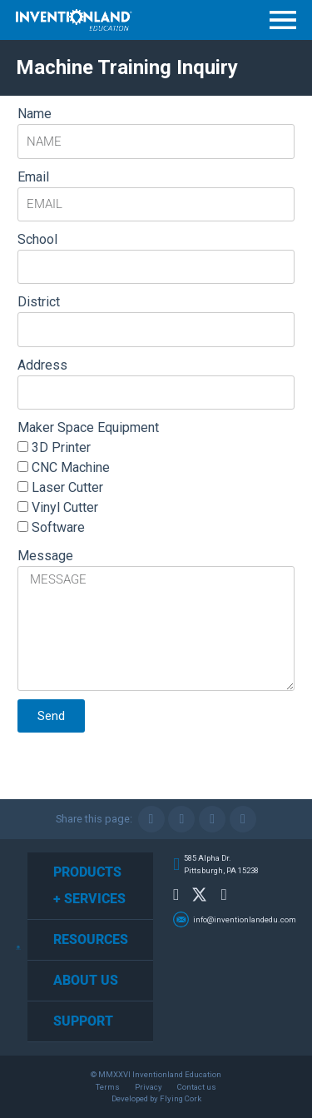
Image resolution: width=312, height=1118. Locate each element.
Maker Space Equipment (88, 427)
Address (42, 365)
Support (83, 1021)
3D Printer (61, 447)
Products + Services (89, 885)
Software (58, 527)
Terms (108, 1086)
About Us (85, 980)
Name (34, 114)
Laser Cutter (67, 487)
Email (33, 177)
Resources (90, 939)
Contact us (196, 1086)
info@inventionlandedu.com (244, 919)
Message (45, 556)
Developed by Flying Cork (156, 1098)
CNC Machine (71, 467)
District (38, 302)
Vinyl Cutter (65, 507)
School (37, 239)
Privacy (148, 1086)
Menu (283, 20)
